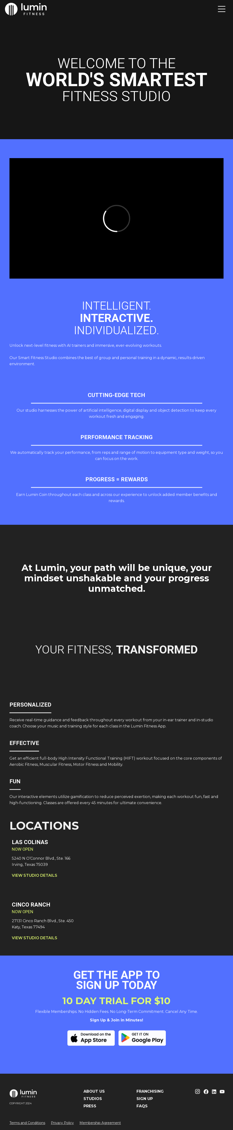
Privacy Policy (62, 1126)
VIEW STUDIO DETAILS (34, 875)
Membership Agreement (100, 1126)
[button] (221, 9)
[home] (26, 9)
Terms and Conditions (27, 1126)
